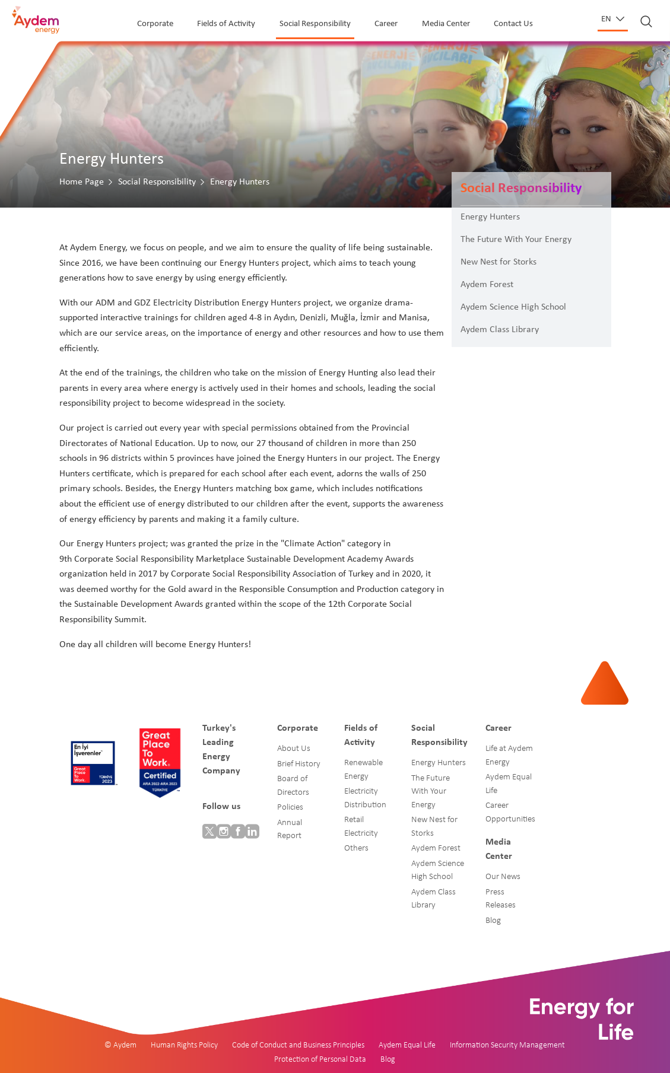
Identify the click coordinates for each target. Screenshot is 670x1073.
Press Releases (500, 899)
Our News (502, 877)
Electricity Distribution (365, 798)
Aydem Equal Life (508, 784)
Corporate (155, 24)
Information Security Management (507, 1045)
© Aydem (120, 1045)
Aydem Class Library (500, 330)
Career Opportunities (510, 812)
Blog (493, 920)
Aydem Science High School (513, 307)
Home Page (81, 182)
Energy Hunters (490, 217)
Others (356, 848)
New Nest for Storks (498, 262)
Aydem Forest (487, 284)
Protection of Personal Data (320, 1059)
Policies (290, 807)
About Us (293, 748)
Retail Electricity (361, 827)
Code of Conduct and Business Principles (298, 1045)
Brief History (298, 764)
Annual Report (289, 830)
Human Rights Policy (184, 1045)
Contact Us (513, 24)
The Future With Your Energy (516, 239)
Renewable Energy (363, 770)
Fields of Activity (226, 24)
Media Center (446, 24)
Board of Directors (293, 786)
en (607, 19)
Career (386, 24)
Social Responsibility (315, 24)
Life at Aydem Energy (509, 755)
